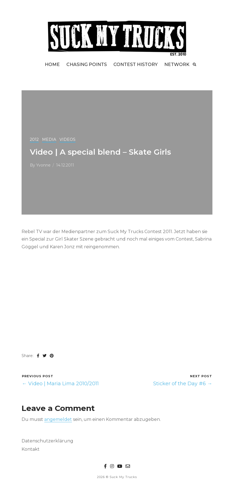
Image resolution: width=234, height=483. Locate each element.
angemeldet (58, 419)
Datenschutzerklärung (47, 441)
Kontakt (31, 449)
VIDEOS (67, 139)
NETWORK (176, 64)
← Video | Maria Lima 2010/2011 (60, 384)
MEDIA (49, 139)
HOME (52, 64)
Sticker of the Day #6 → (182, 384)
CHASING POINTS (86, 64)
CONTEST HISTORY (135, 64)
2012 (34, 139)
